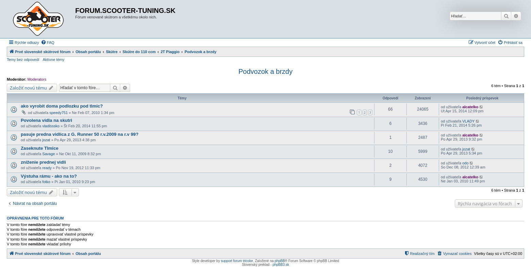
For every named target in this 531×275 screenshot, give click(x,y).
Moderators (37, 79)
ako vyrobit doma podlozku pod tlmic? (62, 106)
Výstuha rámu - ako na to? (49, 176)
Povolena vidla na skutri (46, 120)
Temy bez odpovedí (23, 60)
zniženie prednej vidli (43, 162)
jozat (46, 140)
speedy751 (58, 113)
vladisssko (51, 126)
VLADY (468, 121)
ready (47, 168)
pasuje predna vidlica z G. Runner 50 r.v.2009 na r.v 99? (80, 134)
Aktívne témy (53, 60)
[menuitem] (47, 42)
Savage (48, 154)
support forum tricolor (237, 261)
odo (465, 163)
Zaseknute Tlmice (40, 148)
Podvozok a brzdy (266, 71)
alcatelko (470, 107)
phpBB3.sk (281, 264)
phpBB (280, 261)
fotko (46, 182)
